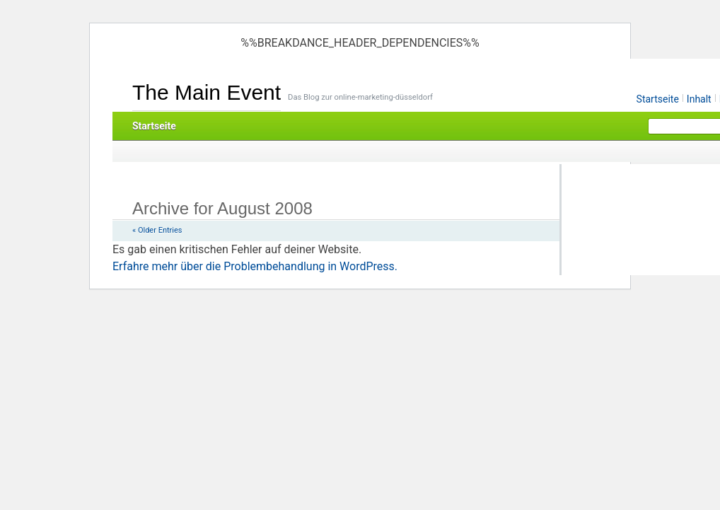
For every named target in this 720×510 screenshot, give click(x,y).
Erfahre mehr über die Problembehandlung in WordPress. (254, 266)
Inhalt (699, 99)
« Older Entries (157, 230)
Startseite (658, 99)
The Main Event (206, 92)
